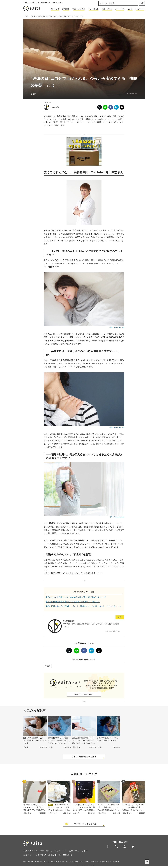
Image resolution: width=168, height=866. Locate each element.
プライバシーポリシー (91, 861)
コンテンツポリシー (75, 861)
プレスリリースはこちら (41, 861)
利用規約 (64, 861)
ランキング (55, 9)
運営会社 (116, 861)
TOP (26, 16)
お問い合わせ (27, 861)
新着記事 (66, 9)
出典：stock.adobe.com (116, 327)
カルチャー (140, 9)
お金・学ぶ (119, 9)
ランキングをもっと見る (85, 824)
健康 (48, 666)
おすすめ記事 (55, 861)
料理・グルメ (107, 9)
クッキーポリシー (105, 861)
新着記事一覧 (54, 855)
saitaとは (67, 855)
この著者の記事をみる (113, 631)
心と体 (130, 9)
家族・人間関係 (78, 9)
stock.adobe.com (132, 94)
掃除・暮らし (93, 9)
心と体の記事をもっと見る (84, 757)
